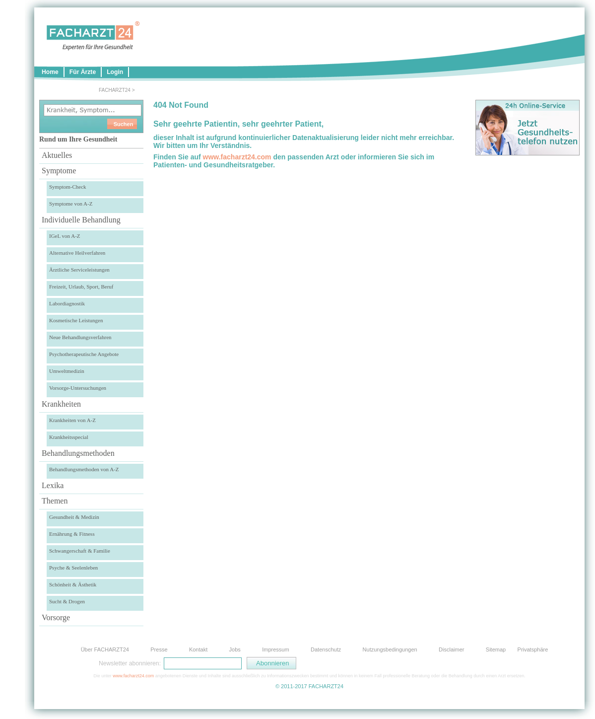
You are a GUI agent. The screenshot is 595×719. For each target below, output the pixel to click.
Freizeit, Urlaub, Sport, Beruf (81, 286)
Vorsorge (56, 617)
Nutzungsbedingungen (390, 649)
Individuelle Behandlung (81, 220)
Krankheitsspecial (68, 437)
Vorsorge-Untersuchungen (77, 388)
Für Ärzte (82, 72)
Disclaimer (451, 649)
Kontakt (198, 649)
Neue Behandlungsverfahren (80, 337)
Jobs (235, 649)
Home (50, 72)
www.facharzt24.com (237, 157)
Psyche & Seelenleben (73, 568)
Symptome (59, 170)
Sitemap (496, 649)
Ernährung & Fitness (72, 534)
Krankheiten (61, 404)
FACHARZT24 (115, 90)
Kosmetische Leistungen (76, 320)
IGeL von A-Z (64, 236)
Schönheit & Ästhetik (72, 584)
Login (115, 72)
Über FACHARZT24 (105, 649)
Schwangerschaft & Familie (79, 551)
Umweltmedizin (66, 371)
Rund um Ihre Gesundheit (78, 139)
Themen (54, 501)
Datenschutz (326, 649)
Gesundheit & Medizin (74, 517)
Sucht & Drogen (67, 601)
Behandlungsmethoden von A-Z (84, 469)
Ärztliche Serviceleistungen (79, 270)
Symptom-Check (67, 187)
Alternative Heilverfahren (77, 253)
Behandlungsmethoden (78, 453)
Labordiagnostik (67, 303)
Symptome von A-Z (70, 204)
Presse (158, 649)
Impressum (275, 649)
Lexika (53, 485)
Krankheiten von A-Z (72, 420)
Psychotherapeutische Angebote (84, 354)
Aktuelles (57, 155)
